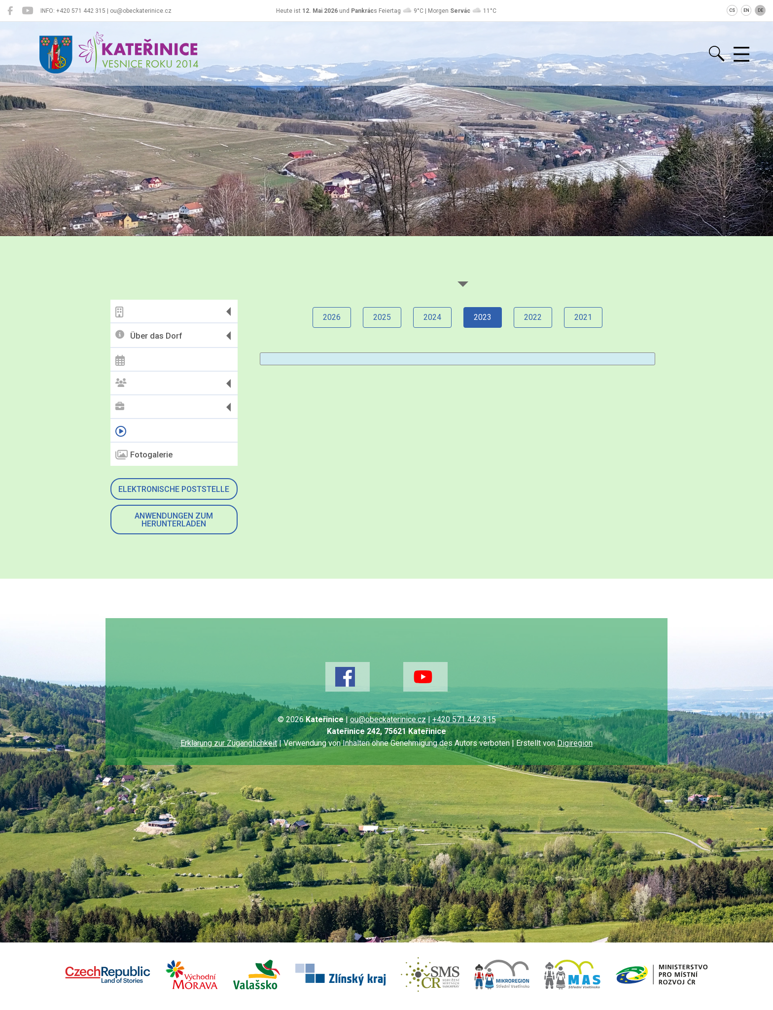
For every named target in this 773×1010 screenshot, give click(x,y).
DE (760, 10)
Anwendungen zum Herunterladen (174, 519)
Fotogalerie (144, 455)
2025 (382, 317)
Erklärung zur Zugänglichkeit (228, 743)
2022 (533, 317)
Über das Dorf (148, 335)
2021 (583, 317)
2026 (332, 317)
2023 (483, 317)
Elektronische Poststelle (173, 489)
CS (732, 10)
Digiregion (575, 743)
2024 (432, 317)
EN (746, 10)
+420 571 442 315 (464, 719)
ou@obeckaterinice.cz (388, 719)
